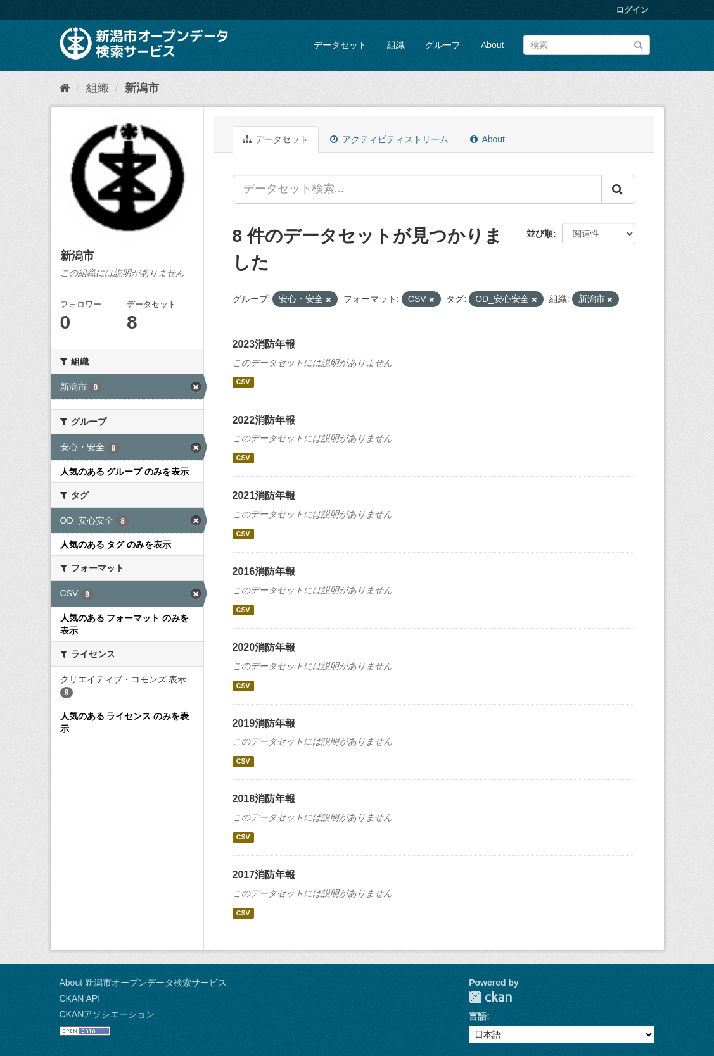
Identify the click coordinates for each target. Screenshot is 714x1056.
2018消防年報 (264, 798)
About (492, 45)
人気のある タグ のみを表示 (116, 544)
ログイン (632, 10)
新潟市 (142, 88)
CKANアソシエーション (107, 1014)
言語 (478, 1016)
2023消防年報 (264, 344)
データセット (340, 45)
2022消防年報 (264, 420)
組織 (396, 45)
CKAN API (80, 998)
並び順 (539, 234)
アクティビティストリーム (389, 139)
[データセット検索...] (417, 189)
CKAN (490, 996)
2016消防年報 (264, 571)
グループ (443, 45)
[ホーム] (65, 88)
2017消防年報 (264, 874)
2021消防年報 (264, 495)
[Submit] (638, 44)
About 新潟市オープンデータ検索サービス (143, 982)
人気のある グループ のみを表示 (124, 472)
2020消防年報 (264, 647)
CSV (243, 382)
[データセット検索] (586, 45)
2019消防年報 (264, 723)
